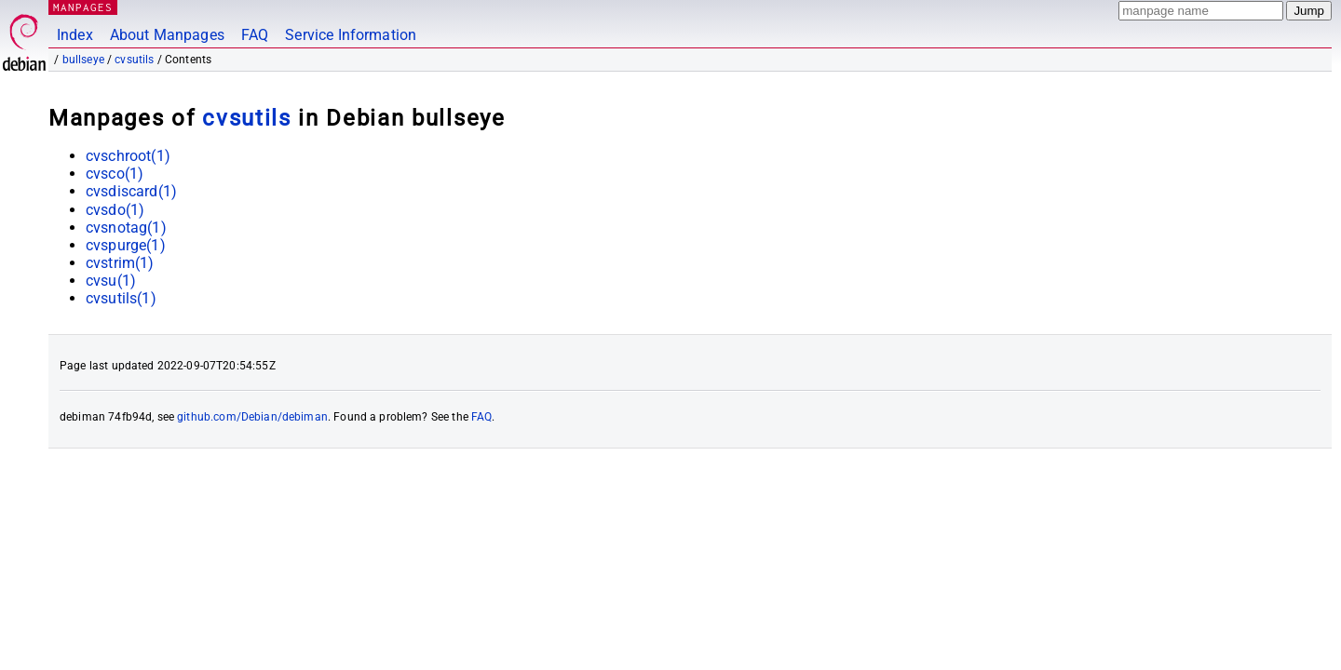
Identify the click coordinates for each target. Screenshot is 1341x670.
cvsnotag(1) (126, 227)
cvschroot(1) (128, 156)
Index (75, 35)
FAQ (254, 35)
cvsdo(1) (115, 210)
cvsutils (134, 59)
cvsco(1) (114, 173)
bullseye (83, 59)
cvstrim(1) (120, 263)
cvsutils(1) (121, 298)
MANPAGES (83, 7)
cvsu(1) (111, 280)
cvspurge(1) (126, 245)
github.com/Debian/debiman (252, 416)
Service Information (350, 35)
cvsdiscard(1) (131, 191)
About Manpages (167, 35)
